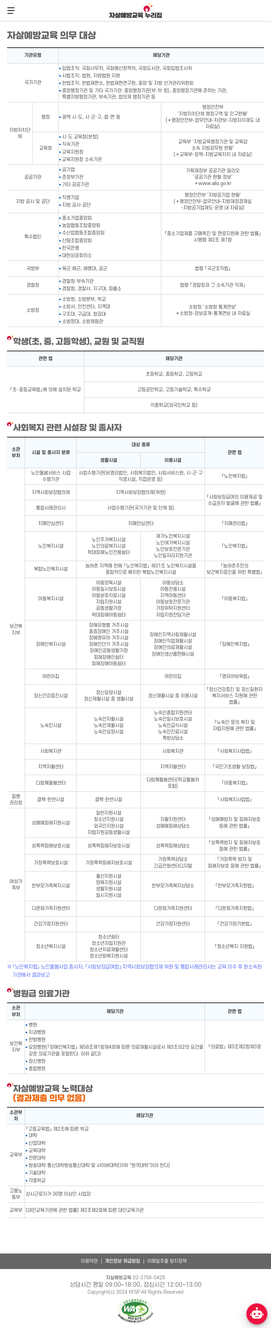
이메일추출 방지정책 (167, 1261)
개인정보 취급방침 (122, 1261)
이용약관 (89, 1261)
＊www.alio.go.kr (212, 183)
